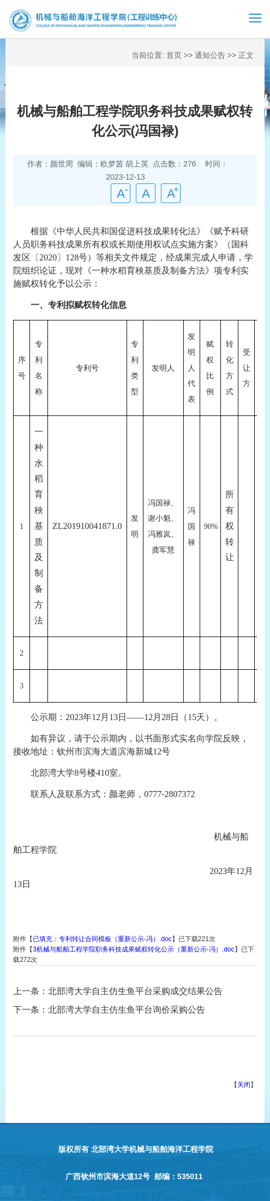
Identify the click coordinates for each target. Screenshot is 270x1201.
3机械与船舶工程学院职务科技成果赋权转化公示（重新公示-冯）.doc (133, 949)
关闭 (243, 1085)
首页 (174, 55)
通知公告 (210, 55)
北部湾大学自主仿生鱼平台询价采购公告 (126, 1009)
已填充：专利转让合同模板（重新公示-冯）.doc (102, 939)
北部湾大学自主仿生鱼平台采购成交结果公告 (135, 991)
